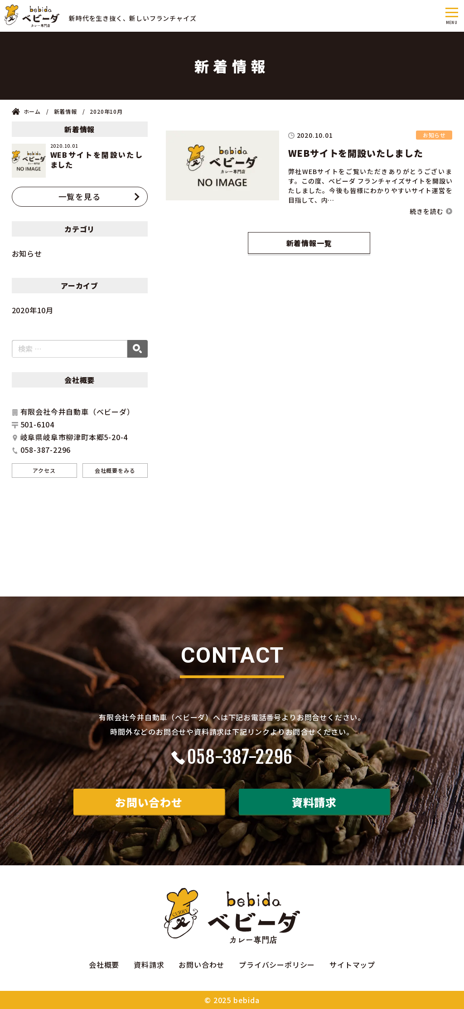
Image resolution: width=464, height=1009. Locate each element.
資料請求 (314, 802)
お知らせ (27, 253)
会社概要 (104, 964)
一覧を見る (79, 196)
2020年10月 (32, 310)
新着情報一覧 (309, 243)
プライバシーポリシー (277, 964)
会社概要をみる (115, 470)
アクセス (44, 470)
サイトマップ (352, 964)
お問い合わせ (149, 802)
